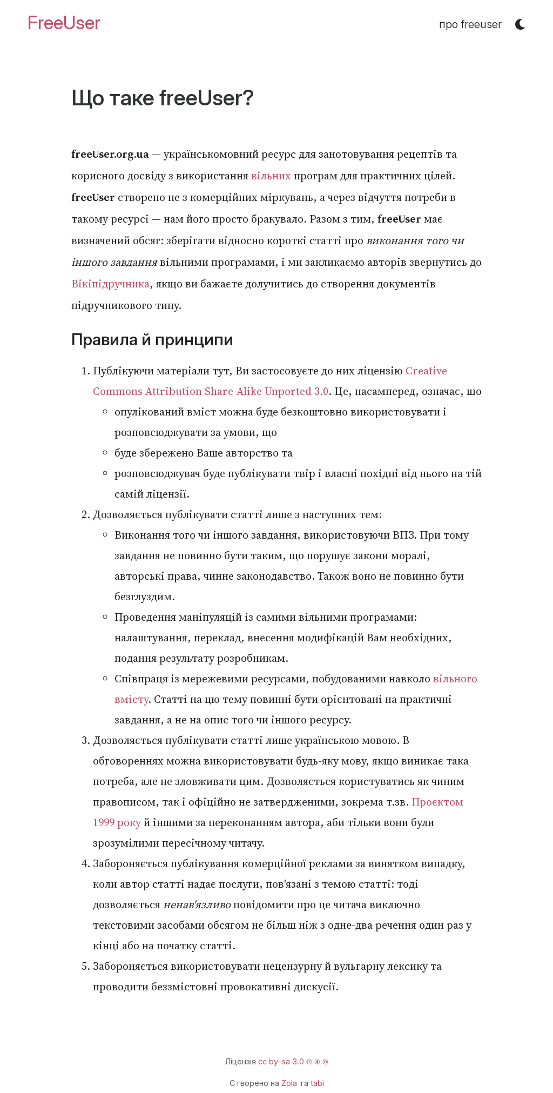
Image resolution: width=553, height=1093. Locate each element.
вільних (271, 175)
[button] (520, 24)
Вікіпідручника (110, 283)
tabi (317, 1083)
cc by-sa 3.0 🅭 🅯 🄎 (293, 1062)
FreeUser (64, 23)
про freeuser (470, 24)
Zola (289, 1083)
